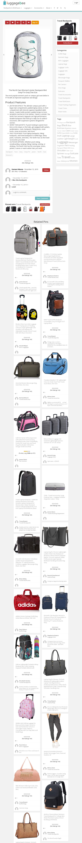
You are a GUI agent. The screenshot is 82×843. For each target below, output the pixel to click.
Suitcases (61, 91)
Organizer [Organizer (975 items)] (60, 146)
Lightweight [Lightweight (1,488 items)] (69, 138)
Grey (21, 152)
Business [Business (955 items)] (68, 128)
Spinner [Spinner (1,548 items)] (60, 153)
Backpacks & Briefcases (13, 8)
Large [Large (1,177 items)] (72, 136)
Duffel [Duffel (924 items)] (59, 133)
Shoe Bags (62, 88)
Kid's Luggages (63, 61)
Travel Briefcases (64, 101)
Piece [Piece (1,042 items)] (65, 148)
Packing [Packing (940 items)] (72, 146)
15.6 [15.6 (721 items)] (58, 122)
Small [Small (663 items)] (71, 151)
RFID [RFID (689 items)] (69, 148)
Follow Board (45, 204)
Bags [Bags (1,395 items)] (59, 125)
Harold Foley (51, 455)
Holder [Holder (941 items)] (75, 133)
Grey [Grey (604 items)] (71, 133)
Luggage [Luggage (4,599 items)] (62, 142)
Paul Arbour (23, 629)
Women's (9, 155)
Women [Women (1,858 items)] (74, 160)
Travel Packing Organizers (67, 105)
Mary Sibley (22, 579)
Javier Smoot (23, 282)
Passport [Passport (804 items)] (60, 148)
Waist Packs (62, 112)
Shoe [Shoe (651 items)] (72, 148)
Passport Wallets (64, 81)
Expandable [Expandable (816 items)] (66, 133)
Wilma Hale (51, 396)
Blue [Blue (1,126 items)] (69, 125)
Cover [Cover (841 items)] (72, 131)
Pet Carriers (62, 84)
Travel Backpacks (23, 204)
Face (16, 152)
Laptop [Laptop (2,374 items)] (66, 135)
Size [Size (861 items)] (67, 151)
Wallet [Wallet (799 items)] (73, 158)
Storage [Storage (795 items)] (67, 154)
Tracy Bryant (51, 336)
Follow (46, 170)
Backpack (9, 152)
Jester (34, 152)
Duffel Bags (62, 54)
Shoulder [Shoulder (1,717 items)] (61, 150)
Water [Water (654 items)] (59, 161)
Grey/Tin (27, 152)
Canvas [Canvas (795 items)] (74, 128)
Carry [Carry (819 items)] (63, 131)
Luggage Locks (63, 67)
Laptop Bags (62, 64)
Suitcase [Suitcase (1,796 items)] (74, 153)
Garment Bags (63, 57)
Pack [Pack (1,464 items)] (67, 145)
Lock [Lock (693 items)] (76, 139)
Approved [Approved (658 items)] (63, 122)
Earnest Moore (24, 398)
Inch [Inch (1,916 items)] (59, 135)
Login (76, 3)
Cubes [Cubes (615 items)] (76, 131)
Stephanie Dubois (53, 276)
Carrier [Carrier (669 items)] (59, 131)
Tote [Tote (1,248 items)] (59, 157)
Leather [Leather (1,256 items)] (60, 138)
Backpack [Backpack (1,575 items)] (70, 122)
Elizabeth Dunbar (24, 681)
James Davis (23, 459)
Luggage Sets (63, 71)
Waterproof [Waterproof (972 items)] (65, 161)
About (49, 8)
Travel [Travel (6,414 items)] (65, 157)
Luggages (28, 8)
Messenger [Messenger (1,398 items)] (73, 142)
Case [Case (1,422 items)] (68, 130)
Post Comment (42, 198)
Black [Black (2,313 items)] (64, 125)
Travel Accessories (64, 95)
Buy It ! (35, 22)
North (39, 152)
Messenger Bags (64, 78)
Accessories (39, 8)
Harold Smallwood (53, 575)
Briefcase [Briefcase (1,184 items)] (61, 128)
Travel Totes (62, 108)
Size (44, 152)
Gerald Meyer (23, 345)
